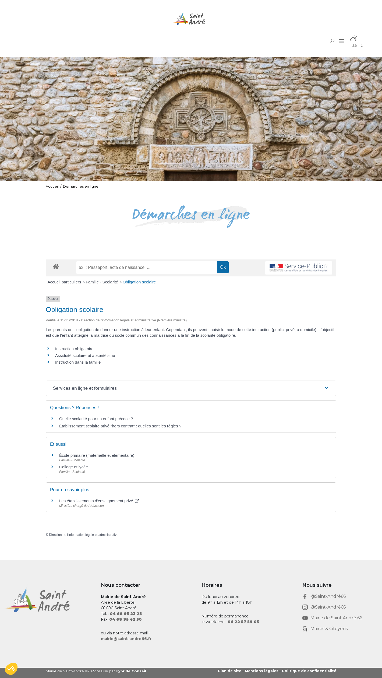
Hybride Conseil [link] (131, 671)
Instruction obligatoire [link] (74, 348)
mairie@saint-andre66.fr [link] (126, 638)
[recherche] (146, 267)
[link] (191, 18)
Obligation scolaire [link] (139, 282)
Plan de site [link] (229, 671)
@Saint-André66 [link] (328, 596)
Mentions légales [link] (261, 671)
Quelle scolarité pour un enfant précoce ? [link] (96, 418)
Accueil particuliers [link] (65, 282)
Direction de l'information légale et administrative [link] (83, 535)
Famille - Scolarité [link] (102, 282)
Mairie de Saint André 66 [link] (336, 617)
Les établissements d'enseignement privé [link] (99, 500)
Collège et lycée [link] (73, 467)
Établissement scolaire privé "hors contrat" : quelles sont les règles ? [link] (120, 426)
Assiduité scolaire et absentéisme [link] (85, 355)
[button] (341, 40)
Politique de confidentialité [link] (309, 671)
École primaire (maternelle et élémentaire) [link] (96, 455)
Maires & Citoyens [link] (329, 628)
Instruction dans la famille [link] (78, 362)
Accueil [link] (52, 186)
